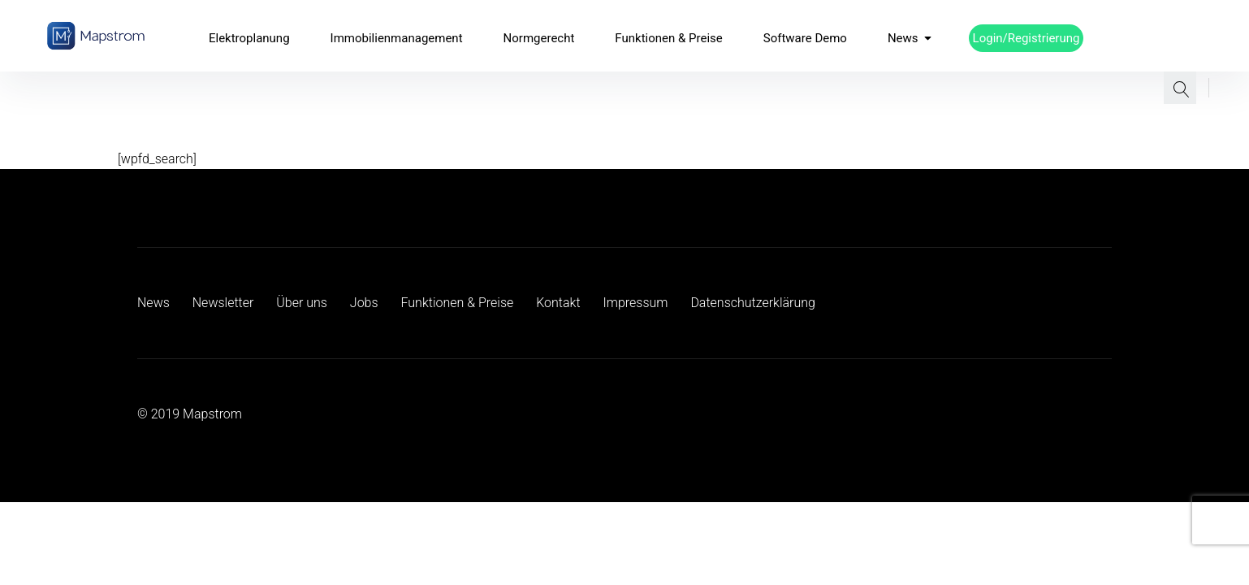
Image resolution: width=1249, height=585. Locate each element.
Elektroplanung (249, 38)
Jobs (364, 302)
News (910, 38)
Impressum (635, 302)
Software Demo (805, 38)
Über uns (301, 302)
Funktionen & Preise (668, 38)
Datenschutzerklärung (752, 302)
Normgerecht (539, 38)
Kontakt (558, 302)
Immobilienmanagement (397, 38)
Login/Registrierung (1026, 38)
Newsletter (223, 302)
